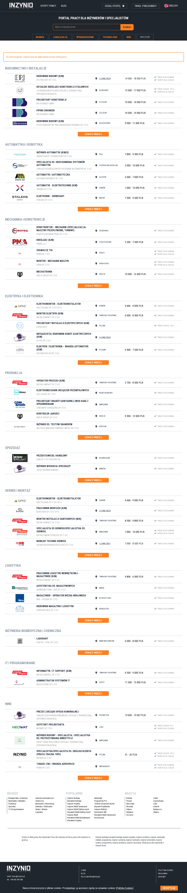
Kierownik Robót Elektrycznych (78, 813)
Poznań (129, 802)
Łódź (155, 805)
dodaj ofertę (114, 6)
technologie (110, 37)
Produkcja (12, 805)
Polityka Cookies (165, 871)
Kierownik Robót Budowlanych (78, 819)
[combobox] (86, 27)
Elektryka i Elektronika (43, 807)
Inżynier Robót (72, 816)
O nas (83, 871)
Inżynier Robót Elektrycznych (78, 810)
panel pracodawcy (146, 6)
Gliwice (156, 813)
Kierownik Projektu (74, 821)
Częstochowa (158, 802)
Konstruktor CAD (100, 813)
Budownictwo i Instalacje (17, 799)
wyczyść (145, 37)
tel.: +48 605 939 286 (15, 880)
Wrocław (129, 807)
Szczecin (129, 816)
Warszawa (130, 805)
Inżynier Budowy (73, 799)
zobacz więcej (93, 134)
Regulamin (162, 874)
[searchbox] (85, 27)
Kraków (129, 799)
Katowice (129, 813)
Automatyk (98, 799)
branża (40, 37)
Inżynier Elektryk (100, 810)
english (171, 5)
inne (128, 37)
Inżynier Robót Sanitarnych (77, 807)
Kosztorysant (99, 819)
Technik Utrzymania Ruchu (104, 805)
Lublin (155, 799)
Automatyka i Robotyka (16, 802)
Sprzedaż (12, 807)
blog (63, 5)
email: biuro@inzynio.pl (16, 877)
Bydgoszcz (157, 810)
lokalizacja (60, 37)
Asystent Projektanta (102, 807)
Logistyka (39, 813)
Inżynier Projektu (73, 805)
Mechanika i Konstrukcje (44, 805)
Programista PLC (100, 802)
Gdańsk (156, 807)
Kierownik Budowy (74, 802)
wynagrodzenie (85, 37)
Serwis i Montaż (41, 810)
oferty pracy (48, 5)
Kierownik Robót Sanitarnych (105, 816)
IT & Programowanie (16, 810)
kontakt (162, 878)
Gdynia (129, 810)
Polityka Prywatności (90, 878)
